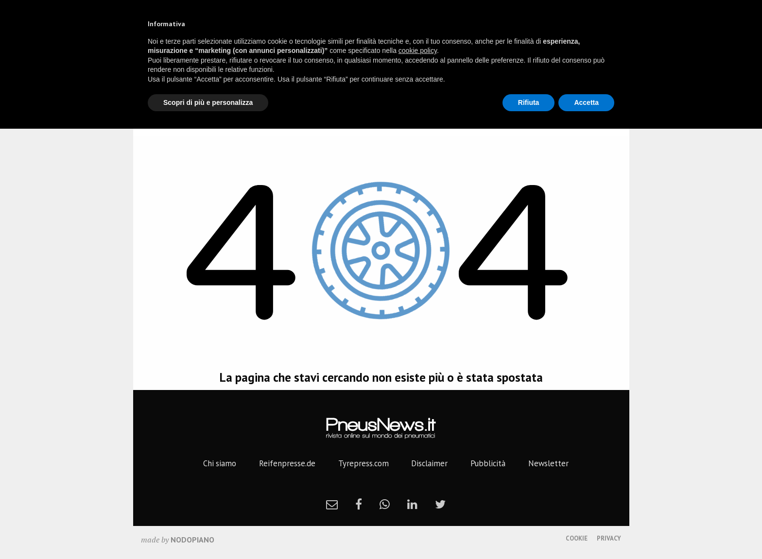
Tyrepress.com (363, 463)
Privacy (609, 538)
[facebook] (358, 504)
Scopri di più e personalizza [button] (208, 102)
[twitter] (440, 504)
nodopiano (192, 539)
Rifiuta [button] (528, 102)
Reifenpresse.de (287, 463)
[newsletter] (332, 504)
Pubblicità (487, 463)
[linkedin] (412, 504)
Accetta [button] (586, 102)
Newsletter (548, 463)
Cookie (577, 538)
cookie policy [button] (417, 50)
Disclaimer (429, 463)
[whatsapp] (385, 504)
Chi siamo (219, 463)
